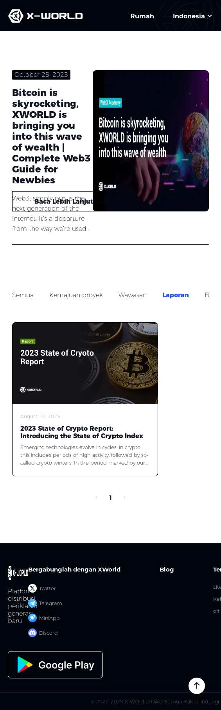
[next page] (124, 498)
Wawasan (133, 295)
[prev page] (96, 498)
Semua (23, 295)
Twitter (42, 588)
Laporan (175, 295)
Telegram (45, 603)
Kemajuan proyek (76, 295)
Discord (43, 632)
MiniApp (44, 618)
